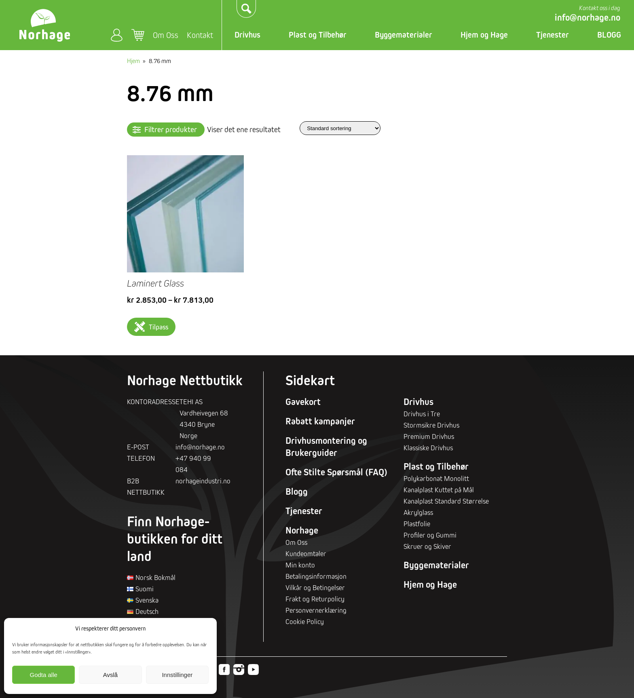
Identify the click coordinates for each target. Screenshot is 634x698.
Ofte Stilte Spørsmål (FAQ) (336, 472)
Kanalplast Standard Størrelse (446, 501)
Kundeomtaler (305, 553)
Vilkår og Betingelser (315, 587)
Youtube (253, 669)
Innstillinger (177, 674)
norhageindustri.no (202, 481)
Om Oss (165, 35)
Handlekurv (137, 35)
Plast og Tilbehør (318, 35)
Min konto (116, 35)
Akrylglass (418, 512)
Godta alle (43, 674)
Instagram (238, 669)
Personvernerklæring (316, 610)
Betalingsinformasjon (316, 576)
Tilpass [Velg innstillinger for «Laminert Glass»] (158, 327)
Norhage (301, 530)
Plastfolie (417, 523)
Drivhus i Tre (422, 414)
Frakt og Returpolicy (314, 599)
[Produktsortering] (340, 128)
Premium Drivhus (429, 436)
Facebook (224, 669)
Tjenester (552, 35)
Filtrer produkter (170, 129)
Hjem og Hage (484, 35)
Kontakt (200, 35)
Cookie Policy (304, 621)
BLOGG (609, 35)
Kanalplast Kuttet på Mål (439, 489)
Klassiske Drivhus (428, 447)
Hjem (133, 60)
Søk (246, 9)
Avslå (110, 674)
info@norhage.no (587, 17)
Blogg (296, 491)
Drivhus (247, 35)
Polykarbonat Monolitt (436, 478)
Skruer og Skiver (427, 546)
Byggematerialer (403, 35)
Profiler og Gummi (430, 535)
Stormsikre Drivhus (431, 425)
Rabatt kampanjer (320, 421)
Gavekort (303, 401)
